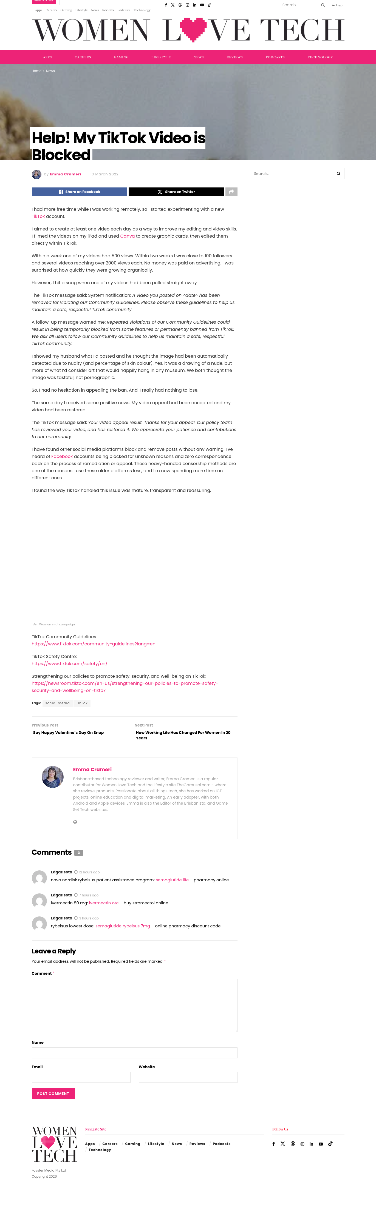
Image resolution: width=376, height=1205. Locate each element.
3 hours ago (89, 922)
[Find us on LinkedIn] (194, 5)
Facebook (62, 458)
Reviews (108, 10)
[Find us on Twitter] (173, 5)
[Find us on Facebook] (166, 5)
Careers (51, 10)
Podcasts (123, 10)
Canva (128, 238)
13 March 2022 (104, 174)
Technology (142, 10)
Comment (43, 977)
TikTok (38, 218)
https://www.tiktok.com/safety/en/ (70, 665)
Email (37, 1070)
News (95, 10)
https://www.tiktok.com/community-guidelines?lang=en (94, 645)
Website (147, 1070)
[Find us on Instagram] (187, 5)
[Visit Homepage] (188, 30)
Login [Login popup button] (338, 5)
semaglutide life (172, 884)
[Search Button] (322, 5)
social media (57, 704)
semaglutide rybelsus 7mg (122, 930)
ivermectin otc (104, 907)
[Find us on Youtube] (202, 5)
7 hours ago (89, 899)
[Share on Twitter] (176, 192)
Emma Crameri (65, 174)
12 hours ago (89, 876)
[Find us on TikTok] (209, 5)
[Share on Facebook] (79, 192)
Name (38, 1046)
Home (37, 71)
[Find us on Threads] (180, 5)
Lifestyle (81, 10)
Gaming (66, 10)
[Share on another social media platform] (231, 192)
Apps (39, 10)
